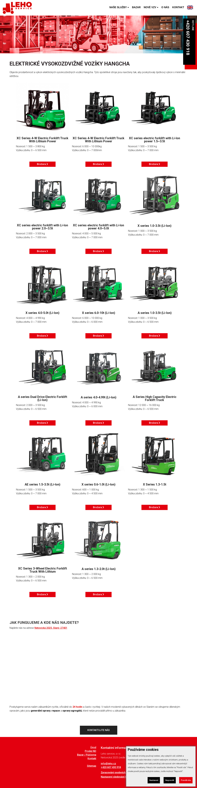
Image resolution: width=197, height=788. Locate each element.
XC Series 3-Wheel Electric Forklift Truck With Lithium (42, 570)
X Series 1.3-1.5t (154, 484)
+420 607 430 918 (187, 37)
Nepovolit (169, 780)
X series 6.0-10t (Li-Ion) (98, 312)
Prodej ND (90, 751)
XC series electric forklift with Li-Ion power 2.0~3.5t (42, 227)
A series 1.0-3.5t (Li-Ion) (155, 312)
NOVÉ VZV (150, 7)
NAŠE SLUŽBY (118, 7)
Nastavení (153, 780)
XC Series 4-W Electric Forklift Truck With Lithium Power (42, 140)
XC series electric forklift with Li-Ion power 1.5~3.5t (154, 140)
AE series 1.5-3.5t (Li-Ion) (42, 484)
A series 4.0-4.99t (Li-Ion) (98, 397)
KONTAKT (178, 7)
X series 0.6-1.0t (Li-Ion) (98, 484)
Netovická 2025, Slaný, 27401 (50, 627)
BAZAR (136, 7)
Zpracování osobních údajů (117, 772)
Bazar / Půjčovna (86, 755)
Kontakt (92, 758)
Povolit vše (186, 780)
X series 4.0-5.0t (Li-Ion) (42, 312)
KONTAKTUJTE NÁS (98, 730)
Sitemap (91, 766)
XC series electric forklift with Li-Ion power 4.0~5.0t (98, 227)
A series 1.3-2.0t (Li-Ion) (99, 568)
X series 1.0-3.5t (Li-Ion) (154, 225)
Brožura (42, 164)
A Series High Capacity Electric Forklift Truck (154, 398)
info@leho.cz (108, 763)
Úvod (93, 747)
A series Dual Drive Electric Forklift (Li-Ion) (42, 398)
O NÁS (165, 7)
